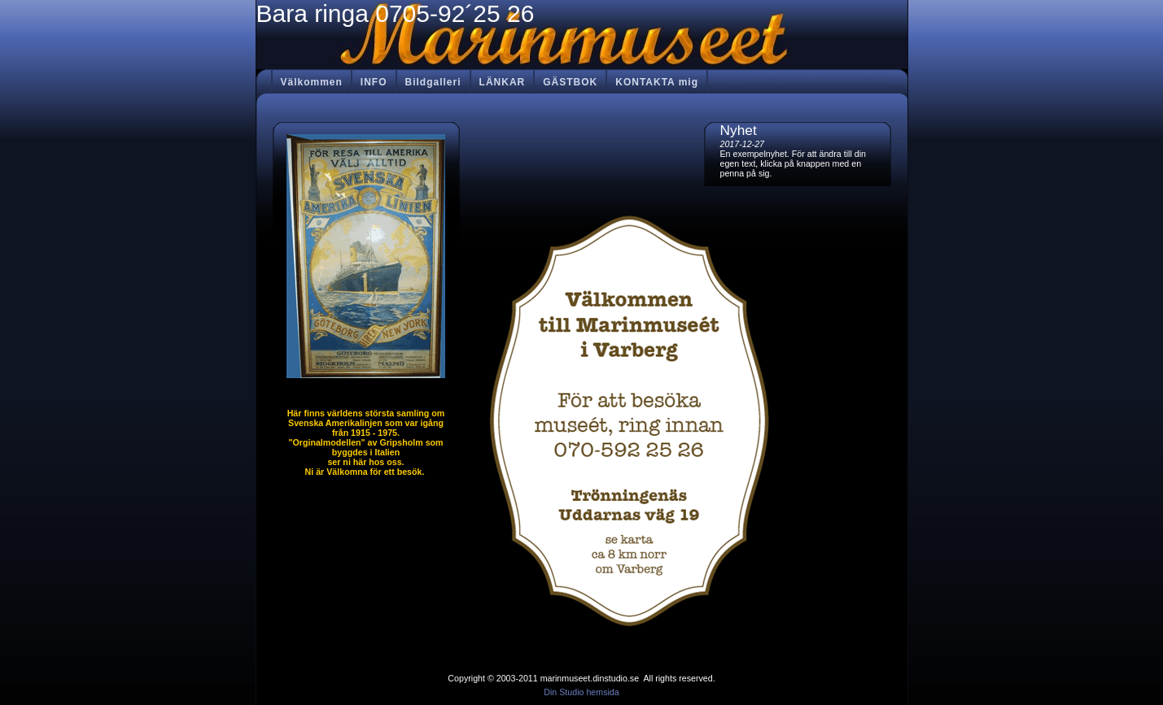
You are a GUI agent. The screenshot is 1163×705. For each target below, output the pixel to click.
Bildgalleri (433, 82)
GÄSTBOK (570, 82)
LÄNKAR (502, 82)
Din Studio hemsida (581, 692)
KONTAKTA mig (656, 82)
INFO (374, 82)
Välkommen (312, 82)
